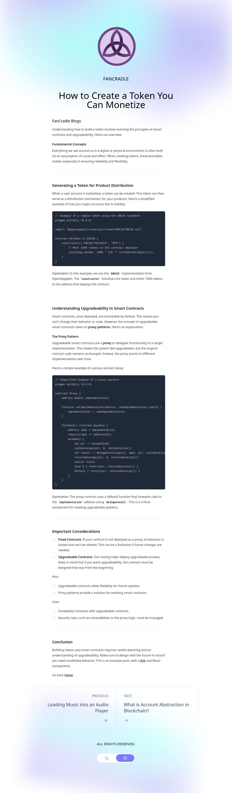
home (68, 675)
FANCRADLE (116, 79)
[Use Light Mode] (125, 758)
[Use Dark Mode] (107, 758)
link (143, 661)
